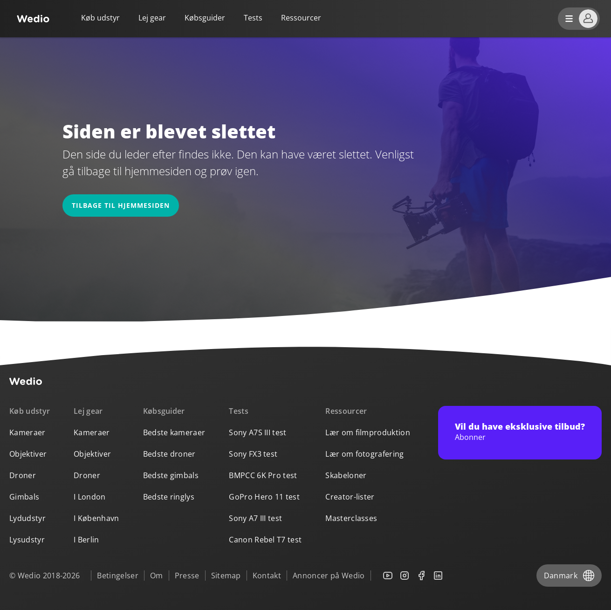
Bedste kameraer (174, 432)
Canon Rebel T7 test (265, 540)
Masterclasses (351, 518)
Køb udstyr (100, 18)
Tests (253, 18)
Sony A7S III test (257, 432)
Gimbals (24, 497)
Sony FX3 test (253, 454)
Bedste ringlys (168, 497)
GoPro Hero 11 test (264, 497)
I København (96, 518)
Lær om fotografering (364, 454)
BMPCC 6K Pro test (263, 475)
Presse (187, 575)
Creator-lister (349, 497)
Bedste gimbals (171, 475)
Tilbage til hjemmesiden (121, 205)
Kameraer (27, 432)
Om (156, 575)
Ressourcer (346, 411)
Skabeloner (345, 475)
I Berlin (86, 540)
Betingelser (117, 575)
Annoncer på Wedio (328, 575)
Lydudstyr (27, 518)
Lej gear (152, 18)
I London (90, 497)
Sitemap (226, 575)
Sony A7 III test (255, 518)
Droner (22, 475)
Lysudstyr (27, 540)
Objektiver (28, 454)
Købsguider (205, 18)
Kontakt (267, 575)
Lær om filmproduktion (367, 432)
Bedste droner (169, 454)
